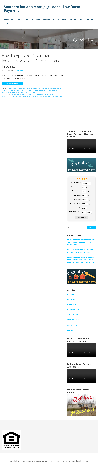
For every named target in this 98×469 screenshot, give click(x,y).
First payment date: (75, 211)
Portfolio (89, 19)
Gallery (6, 23)
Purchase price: (76, 182)
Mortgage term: (76, 191)
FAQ (81, 19)
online (18, 96)
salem (42, 96)
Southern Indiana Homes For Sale (18, 90)
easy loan (33, 94)
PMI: (79, 207)
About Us (46, 19)
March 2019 (71, 300)
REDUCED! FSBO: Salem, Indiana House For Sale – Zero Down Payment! (80, 251)
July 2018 (70, 330)
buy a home (24, 94)
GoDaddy (85, 461)
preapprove (26, 96)
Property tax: (77, 199)
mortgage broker (8, 96)
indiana (40, 94)
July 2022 (70, 294)
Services (56, 19)
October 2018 (72, 315)
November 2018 (73, 310)
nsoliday (19, 71)
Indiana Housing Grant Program (25, 88)
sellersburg (49, 96)
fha (10, 88)
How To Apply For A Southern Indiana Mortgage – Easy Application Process (32, 61)
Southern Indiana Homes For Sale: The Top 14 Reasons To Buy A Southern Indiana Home (81, 242)
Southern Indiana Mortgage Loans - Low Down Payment (42, 8)
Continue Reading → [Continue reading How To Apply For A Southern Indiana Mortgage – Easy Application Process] (12, 83)
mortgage (53, 94)
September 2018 (73, 320)
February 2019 (72, 305)
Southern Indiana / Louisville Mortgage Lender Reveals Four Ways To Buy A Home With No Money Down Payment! (81, 259)
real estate (35, 96)
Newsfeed (36, 19)
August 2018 (72, 325)
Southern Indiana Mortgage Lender (45, 90)
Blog (64, 19)
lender (46, 94)
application (15, 94)
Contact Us (73, 19)
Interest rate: (77, 195)
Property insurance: (75, 203)
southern (58, 96)
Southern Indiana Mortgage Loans (16, 19)
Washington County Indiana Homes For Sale (18, 92)
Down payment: (76, 187)
